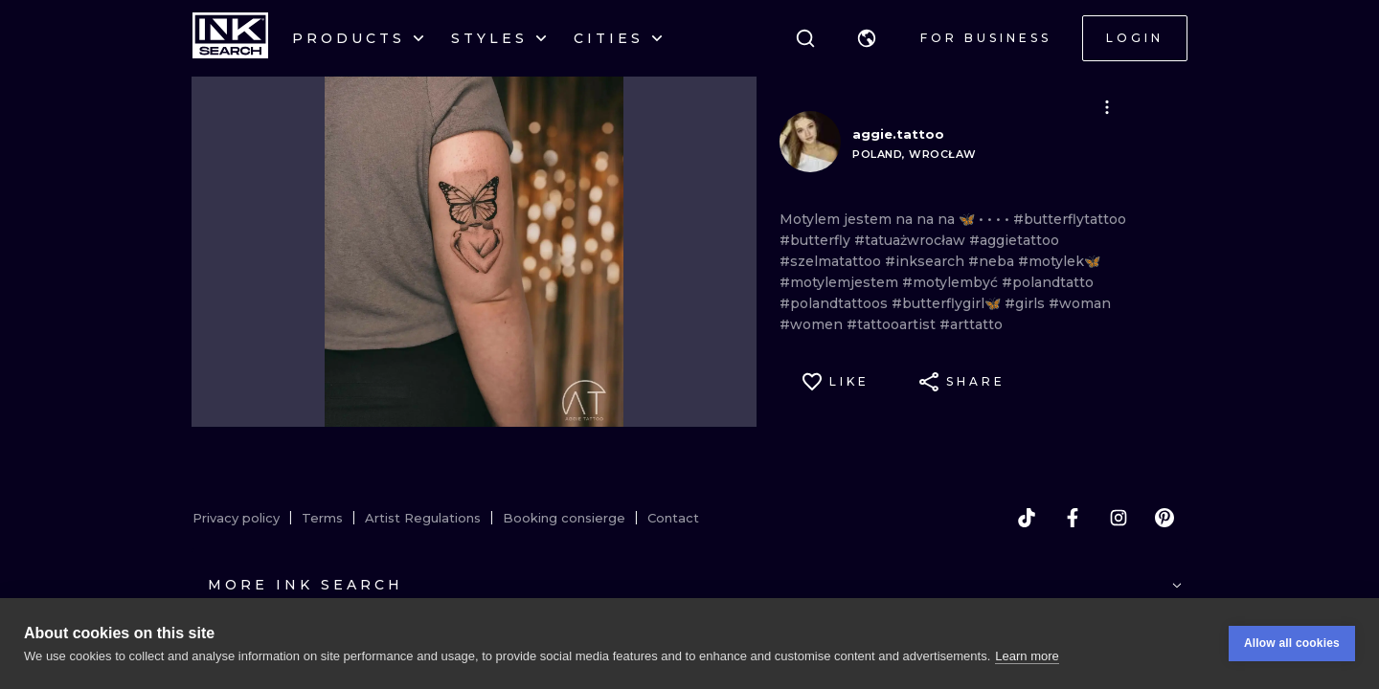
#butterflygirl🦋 (948, 303)
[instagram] (1119, 518)
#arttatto (971, 324)
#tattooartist (893, 324)
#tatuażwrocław (911, 240)
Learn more (1026, 656)
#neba (993, 261)
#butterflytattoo (1069, 219)
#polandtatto (1048, 282)
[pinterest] (1164, 518)
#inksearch (926, 261)
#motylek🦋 (1059, 261)
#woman (1080, 303)
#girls (1027, 303)
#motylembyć (952, 282)
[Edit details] (1107, 107)
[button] (867, 38)
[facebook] (1073, 518)
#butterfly (817, 240)
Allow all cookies (1292, 643)
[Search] (805, 38)
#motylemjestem (841, 282)
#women (813, 324)
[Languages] (867, 38)
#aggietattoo (1014, 240)
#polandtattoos (836, 303)
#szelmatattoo (832, 261)
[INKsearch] (230, 38)
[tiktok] (1027, 518)
